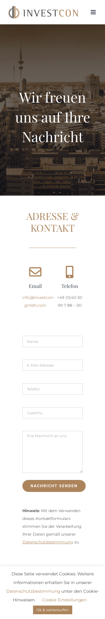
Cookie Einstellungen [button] (64, 599)
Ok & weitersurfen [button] (52, 610)
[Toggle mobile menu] (94, 12)
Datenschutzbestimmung (33, 591)
